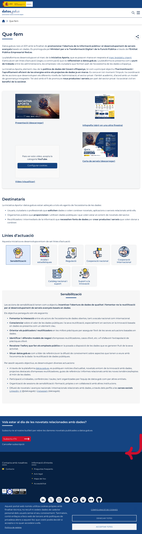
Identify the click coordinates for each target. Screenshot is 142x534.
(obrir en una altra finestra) (103, 125)
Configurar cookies (37, 165)
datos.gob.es (42, 368)
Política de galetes (13, 527)
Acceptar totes (104, 527)
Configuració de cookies (104, 510)
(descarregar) (29, 123)
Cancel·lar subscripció (13, 444)
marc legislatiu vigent (120, 57)
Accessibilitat (40, 483)
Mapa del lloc (40, 479)
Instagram (42, 391)
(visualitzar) (25, 181)
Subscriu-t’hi (16, 439)
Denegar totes (104, 518)
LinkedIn (14, 391)
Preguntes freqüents (43, 469)
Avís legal (38, 474)
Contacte (10, 469)
